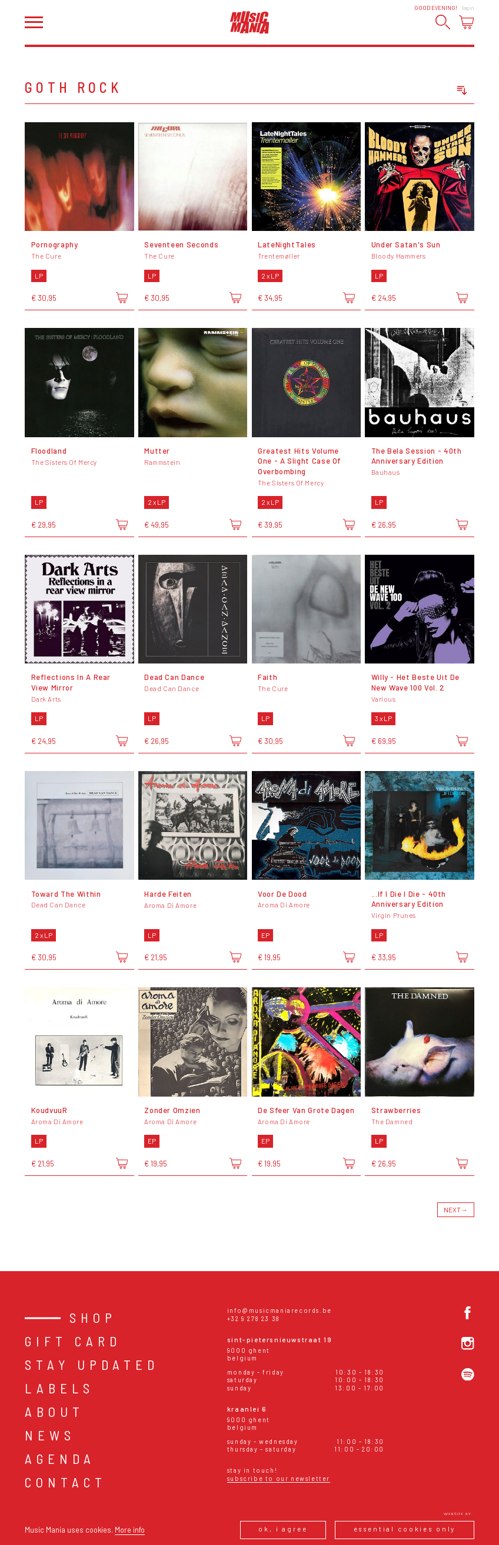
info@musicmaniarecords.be (279, 1310)
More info (130, 1529)
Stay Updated (92, 1364)
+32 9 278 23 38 (253, 1318)
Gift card (73, 1341)
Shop (93, 1317)
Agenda (60, 1458)
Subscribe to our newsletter (278, 1478)
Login (468, 8)
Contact (66, 1482)
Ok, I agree (282, 1529)
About (54, 1411)
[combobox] (420, 91)
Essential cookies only (405, 1529)
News (50, 1435)
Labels (59, 1388)
